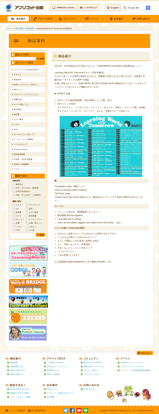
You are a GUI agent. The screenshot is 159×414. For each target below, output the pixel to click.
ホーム (10, 28)
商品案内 (20, 28)
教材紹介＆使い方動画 (19, 393)
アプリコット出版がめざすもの (60, 393)
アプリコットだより (92, 374)
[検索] (134, 8)
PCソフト (20, 219)
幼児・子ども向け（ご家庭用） (29, 195)
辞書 (18, 223)
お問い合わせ (89, 389)
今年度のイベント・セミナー (132, 362)
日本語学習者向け (23, 191)
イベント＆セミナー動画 (20, 397)
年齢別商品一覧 (16, 366)
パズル (18, 226)
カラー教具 (33, 212)
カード (18, 216)
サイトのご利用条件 (17, 410)
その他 (31, 230)
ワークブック (34, 205)
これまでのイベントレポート (132, 366)
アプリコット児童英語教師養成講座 (135, 370)
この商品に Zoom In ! (56, 362)
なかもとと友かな (91, 370)
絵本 (31, 209)
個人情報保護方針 (38, 410)
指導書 (18, 212)
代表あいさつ (52, 389)
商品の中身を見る (17, 370)
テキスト (19, 205)
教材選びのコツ (53, 370)
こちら (138, 66)
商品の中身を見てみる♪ (20, 389)
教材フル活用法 (53, 374)
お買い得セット (35, 223)
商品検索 (30, 28)
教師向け (19, 184)
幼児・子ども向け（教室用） (28, 188)
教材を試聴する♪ (17, 374)
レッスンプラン (35, 219)
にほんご (32, 226)
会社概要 (50, 397)
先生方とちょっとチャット (58, 366)
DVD (18, 230)
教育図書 (32, 216)
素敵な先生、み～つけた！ (95, 366)
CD (17, 209)
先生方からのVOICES (93, 362)
